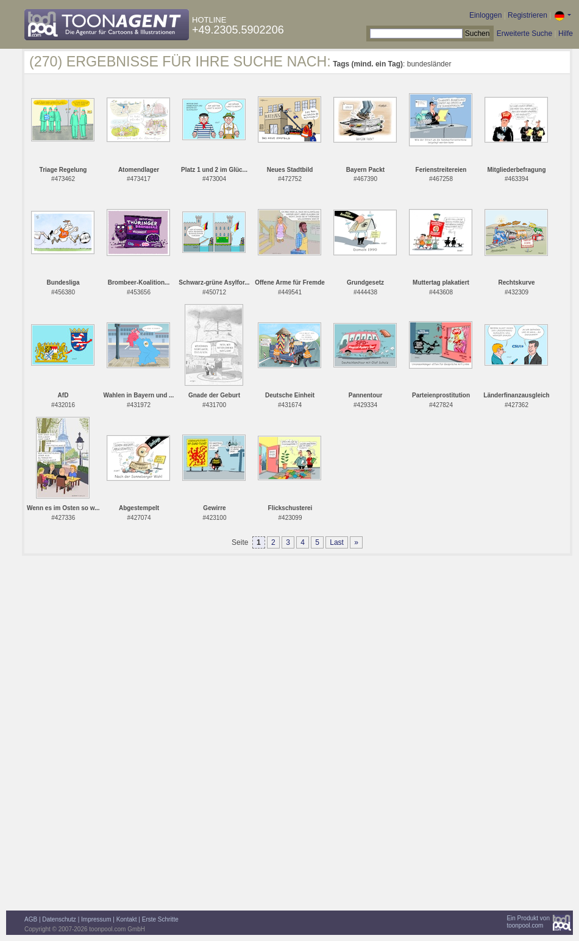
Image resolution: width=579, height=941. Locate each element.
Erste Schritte (160, 919)
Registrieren (527, 15)
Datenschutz (59, 919)
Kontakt (126, 919)
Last (337, 542)
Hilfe (565, 33)
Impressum (96, 919)
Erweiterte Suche (524, 33)
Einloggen (485, 15)
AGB (30, 919)
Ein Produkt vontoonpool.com (528, 922)
